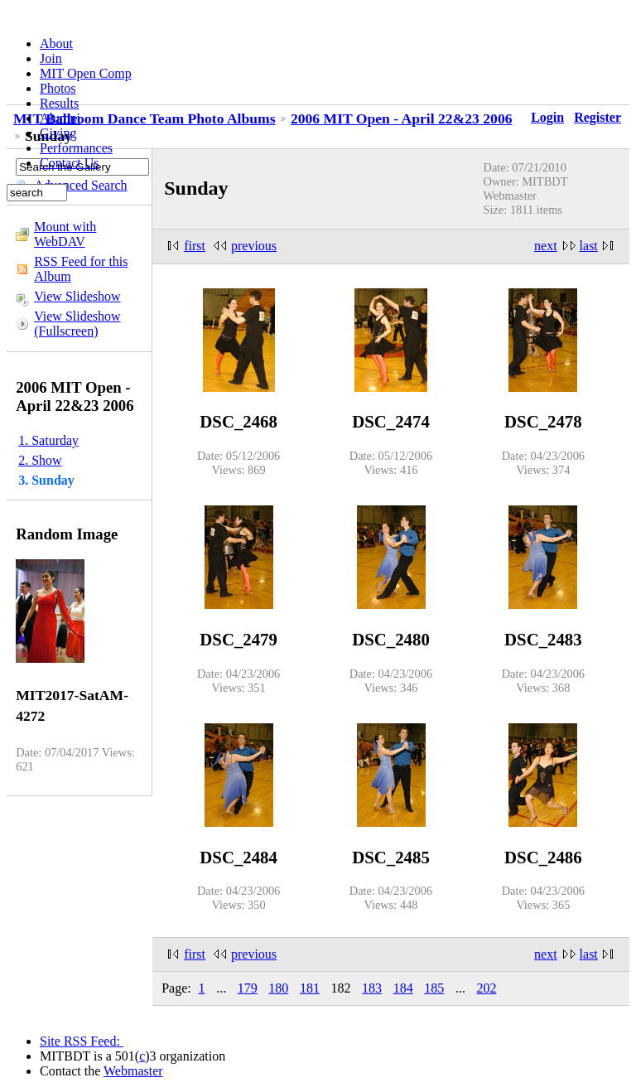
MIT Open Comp (86, 73)
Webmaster (133, 1071)
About (56, 43)
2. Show (39, 460)
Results (59, 103)
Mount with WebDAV (65, 234)
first (194, 246)
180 (278, 988)
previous (254, 246)
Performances (76, 148)
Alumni (60, 118)
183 (372, 988)
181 (310, 988)
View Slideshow (77, 296)
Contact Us (69, 163)
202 (486, 988)
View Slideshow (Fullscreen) (77, 323)
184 (403, 988)
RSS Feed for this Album (81, 268)
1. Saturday (48, 440)
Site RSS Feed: (81, 1041)
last (589, 246)
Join (51, 58)
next (545, 246)
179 (248, 988)
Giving (58, 133)
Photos (58, 88)
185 (434, 988)
